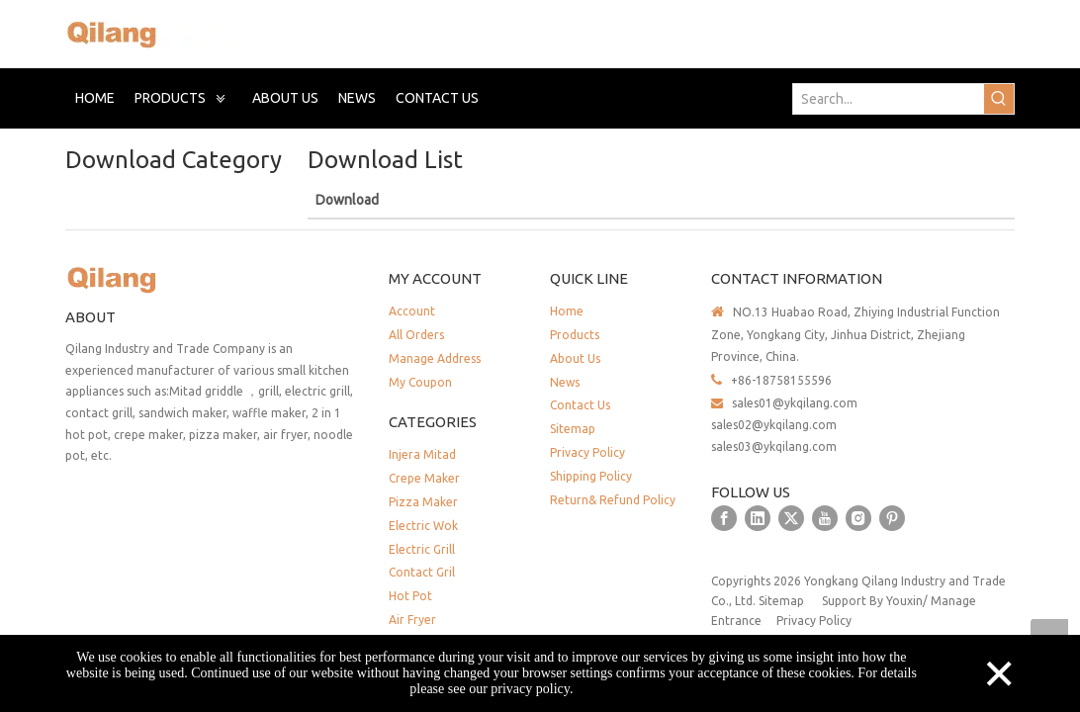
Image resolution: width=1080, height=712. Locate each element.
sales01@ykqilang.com (794, 403)
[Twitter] (791, 518)
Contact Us (580, 405)
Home (567, 311)
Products (574, 334)
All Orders (416, 334)
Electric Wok (423, 525)
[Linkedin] (757, 518)
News (565, 382)
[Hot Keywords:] (999, 99)
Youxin (904, 600)
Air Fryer (412, 619)
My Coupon (420, 382)
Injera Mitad (422, 454)
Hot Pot (410, 595)
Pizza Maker (423, 501)
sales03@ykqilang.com (774, 446)
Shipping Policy (591, 476)
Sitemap (572, 428)
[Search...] (888, 99)
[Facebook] (724, 518)
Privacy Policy (587, 452)
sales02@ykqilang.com (774, 424)
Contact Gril (422, 572)
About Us (575, 358)
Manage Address (435, 358)
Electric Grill (422, 549)
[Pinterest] (892, 518)
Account (412, 311)
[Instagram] (858, 518)
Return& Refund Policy (612, 499)
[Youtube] (825, 518)
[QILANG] (150, 279)
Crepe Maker (424, 478)
